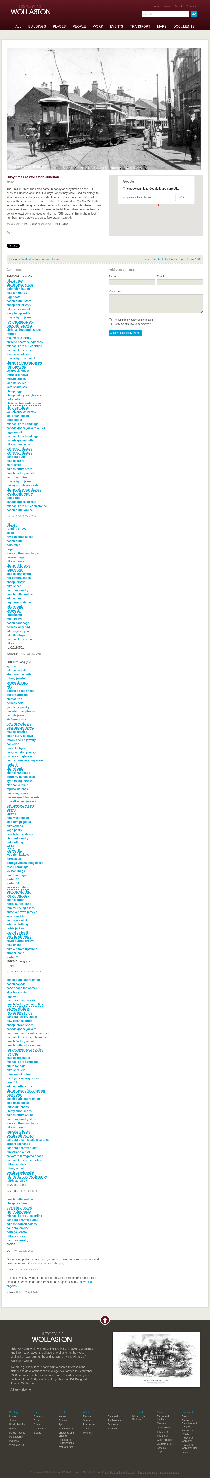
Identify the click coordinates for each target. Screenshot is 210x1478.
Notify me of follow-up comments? (130, 324)
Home (156, 6)
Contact (191, 6)
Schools (63, 1420)
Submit (178, 6)
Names (62, 1416)
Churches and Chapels (66, 1434)
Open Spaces (164, 1439)
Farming (87, 1416)
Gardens (162, 1423)
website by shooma (169, 1472)
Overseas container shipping (46, 1263)
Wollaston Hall (17, 1445)
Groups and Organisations (66, 1441)
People (79, 26)
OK (182, 197)
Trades (87, 1428)
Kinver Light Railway (138, 1418)
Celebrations (115, 1416)
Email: (161, 276)
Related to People (187, 1432)
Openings (113, 1424)
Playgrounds (41, 1428)
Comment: (115, 291)
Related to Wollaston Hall (189, 1447)
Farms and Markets (163, 1418)
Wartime (112, 1428)
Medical (87, 1432)
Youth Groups (66, 1428)
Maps (161, 26)
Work (98, 26)
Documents (184, 26)
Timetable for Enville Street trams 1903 (176, 259)
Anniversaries (115, 1420)
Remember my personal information (131, 319)
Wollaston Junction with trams (40, 259)
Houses (13, 1416)
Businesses (89, 1424)
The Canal (162, 1431)
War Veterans (66, 1447)
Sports (37, 1432)
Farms (12, 1428)
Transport (140, 26)
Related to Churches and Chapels (189, 1423)
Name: (113, 276)
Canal (37, 1424)
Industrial (14, 1440)
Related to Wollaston (187, 1439)
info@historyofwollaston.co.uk (120, 1472)
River (37, 1420)
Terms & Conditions (147, 1472)
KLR (159, 1452)
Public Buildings (18, 1424)
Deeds (185, 1416)
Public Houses (17, 1432)
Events (116, 26)
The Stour (162, 1435)
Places (59, 26)
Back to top (105, 1320)
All (18, 26)
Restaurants (16, 1436)
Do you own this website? (137, 197)
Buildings (37, 26)
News (167, 6)
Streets (38, 1416)
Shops (12, 1420)
